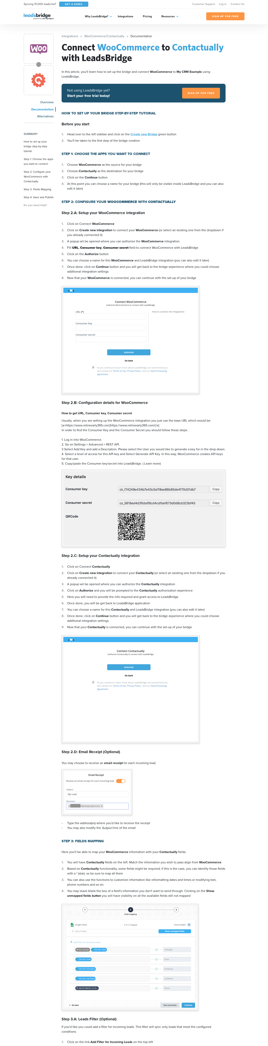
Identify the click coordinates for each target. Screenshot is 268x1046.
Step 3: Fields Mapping (37, 189)
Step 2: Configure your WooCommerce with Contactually (37, 176)
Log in (223, 4)
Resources (168, 16)
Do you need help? (35, 205)
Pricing (147, 16)
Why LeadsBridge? (96, 16)
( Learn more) (152, 463)
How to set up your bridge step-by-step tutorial (35, 146)
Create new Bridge (144, 134)
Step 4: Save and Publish (39, 197)
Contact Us (237, 4)
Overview (47, 102)
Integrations (125, 16)
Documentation (42, 109)
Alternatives (45, 116)
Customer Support (203, 4)
